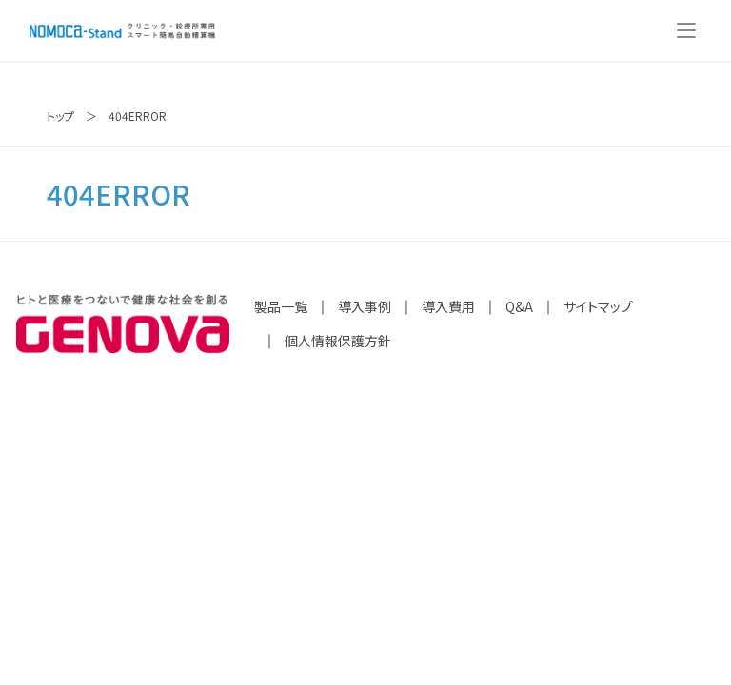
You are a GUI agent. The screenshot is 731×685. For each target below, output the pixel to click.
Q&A (519, 306)
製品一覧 (280, 306)
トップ (60, 116)
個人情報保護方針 (338, 340)
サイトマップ (598, 306)
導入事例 (364, 306)
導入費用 (448, 306)
